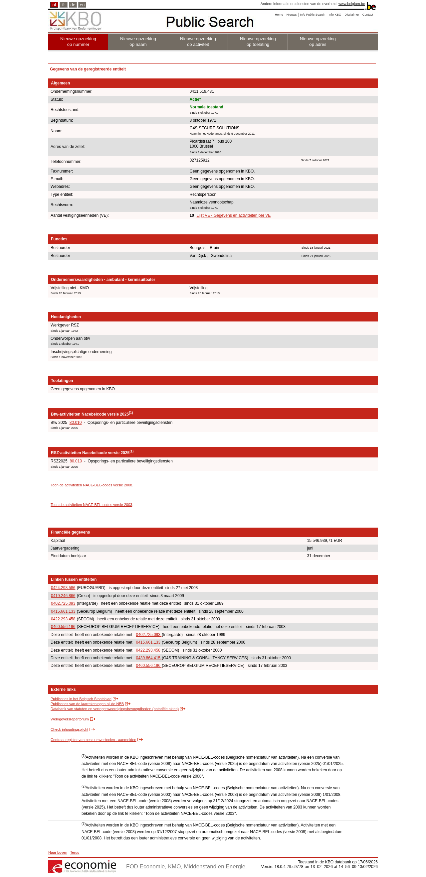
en (82, 4)
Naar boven (57, 852)
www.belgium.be (351, 4)
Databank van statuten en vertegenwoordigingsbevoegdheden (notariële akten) (115, 709)
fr (63, 4)
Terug (75, 852)
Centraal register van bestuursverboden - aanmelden (93, 740)
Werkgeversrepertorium (70, 719)
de (73, 4)
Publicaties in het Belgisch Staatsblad (81, 699)
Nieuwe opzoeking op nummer (78, 41)
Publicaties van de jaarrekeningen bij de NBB (87, 704)
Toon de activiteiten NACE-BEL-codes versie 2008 (91, 485)
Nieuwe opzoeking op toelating (258, 41)
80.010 (76, 422)
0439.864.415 (149, 658)
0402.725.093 (63, 603)
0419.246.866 (63, 595)
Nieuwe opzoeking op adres (318, 41)
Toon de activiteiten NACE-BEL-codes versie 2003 (91, 505)
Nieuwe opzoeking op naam (138, 41)
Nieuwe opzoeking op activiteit (198, 41)
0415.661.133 (63, 611)
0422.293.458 (63, 619)
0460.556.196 (63, 626)
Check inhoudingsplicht (69, 729)
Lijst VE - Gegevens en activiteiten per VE (234, 215)
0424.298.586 (63, 587)
